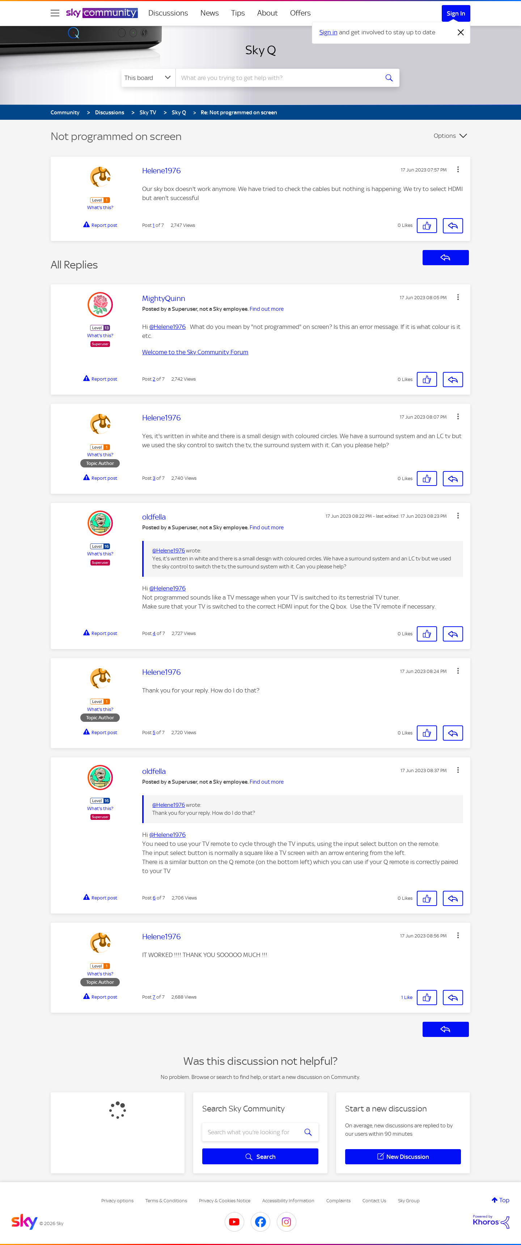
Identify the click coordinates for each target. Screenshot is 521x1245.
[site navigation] (55, 13)
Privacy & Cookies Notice (224, 1200)
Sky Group (409, 1200)
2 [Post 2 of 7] (154, 379)
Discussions (168, 13)
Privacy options (117, 1200)
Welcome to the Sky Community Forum (195, 352)
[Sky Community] (102, 13)
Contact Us (374, 1200)
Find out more (267, 309)
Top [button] (504, 1200)
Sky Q (260, 50)
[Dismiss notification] (461, 32)
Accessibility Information (288, 1200)
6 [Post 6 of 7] (154, 898)
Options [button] (445, 135)
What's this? (100, 207)
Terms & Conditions (166, 1200)
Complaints (338, 1200)
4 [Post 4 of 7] (154, 633)
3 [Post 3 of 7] (154, 478)
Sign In (456, 13)
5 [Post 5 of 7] (154, 732)
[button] (458, 169)
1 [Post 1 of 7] (153, 225)
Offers (300, 13)
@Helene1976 (167, 326)
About (267, 13)
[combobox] (276, 78)
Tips (238, 13)
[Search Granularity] (148, 78)
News (209, 13)
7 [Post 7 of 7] (154, 997)
